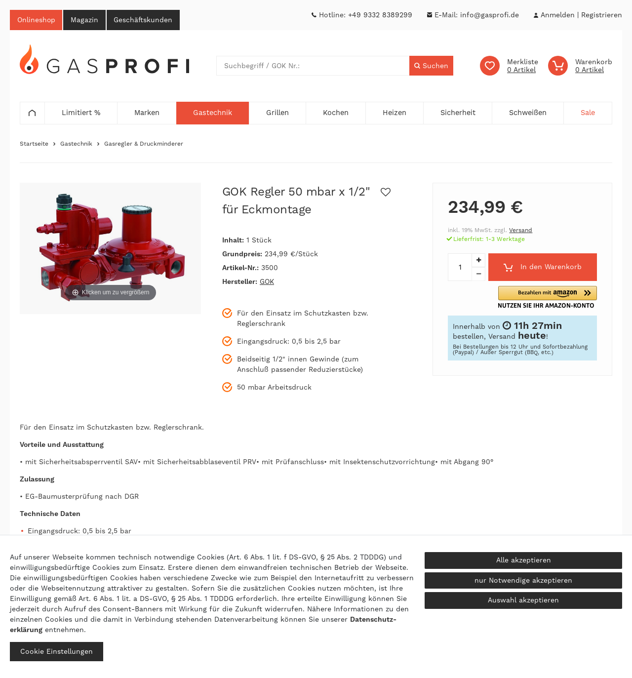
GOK (267, 282)
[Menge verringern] (478, 274)
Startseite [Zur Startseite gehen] (34, 144)
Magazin (85, 20)
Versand (520, 230)
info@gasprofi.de (489, 15)
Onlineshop (36, 20)
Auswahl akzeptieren (523, 600)
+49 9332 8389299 (380, 15)
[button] (561, 297)
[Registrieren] (601, 15)
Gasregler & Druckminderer (143, 144)
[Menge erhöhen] (478, 261)
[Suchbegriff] (313, 66)
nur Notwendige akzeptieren (523, 580)
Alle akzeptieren (523, 560)
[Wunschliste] (509, 66)
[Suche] (431, 66)
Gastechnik (76, 144)
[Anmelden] (557, 15)
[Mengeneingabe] (460, 267)
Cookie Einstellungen (56, 651)
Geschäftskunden (144, 20)
